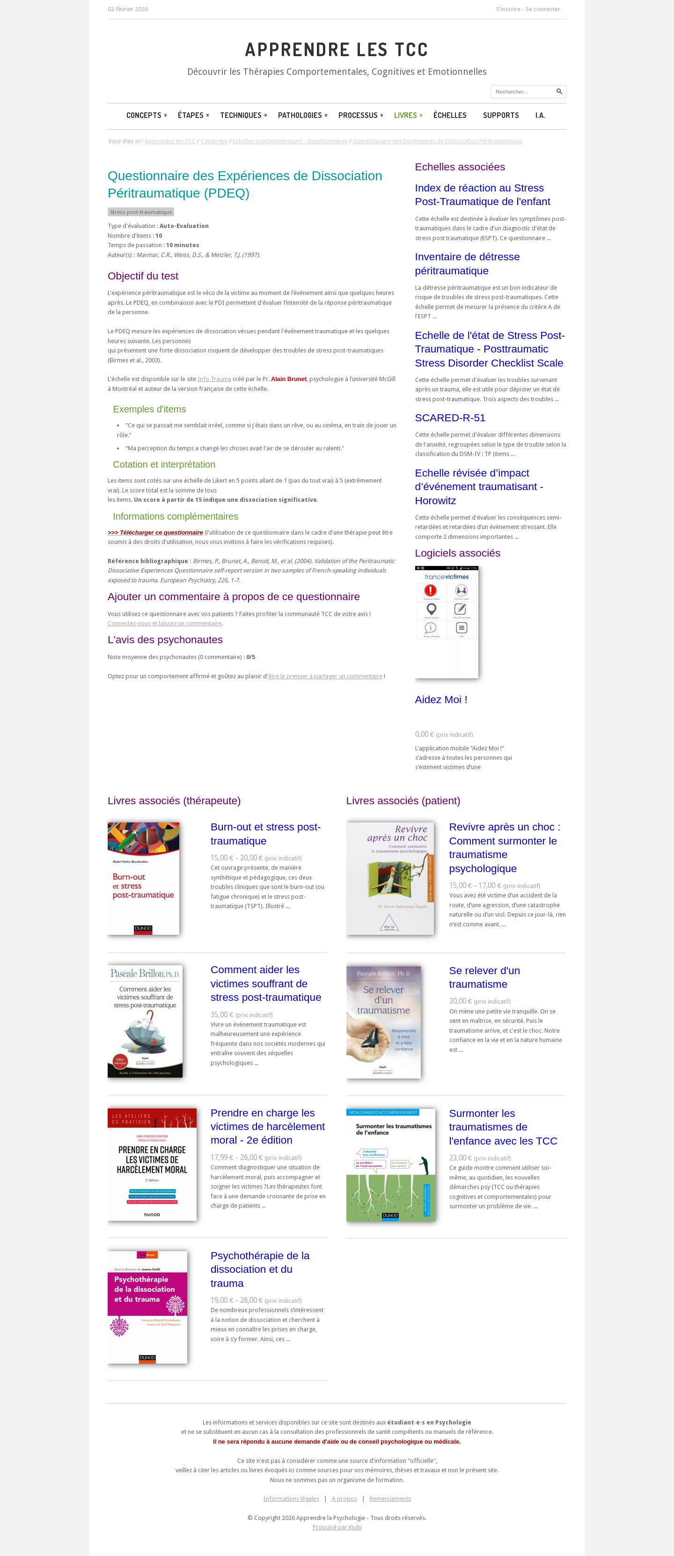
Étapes (194, 115)
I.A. (540, 115)
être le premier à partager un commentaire (325, 676)
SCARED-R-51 (450, 417)
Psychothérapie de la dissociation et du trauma (260, 1269)
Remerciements (390, 1498)
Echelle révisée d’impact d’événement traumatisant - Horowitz (479, 486)
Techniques (244, 115)
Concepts (147, 115)
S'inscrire (508, 9)
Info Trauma (214, 378)
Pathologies (303, 115)
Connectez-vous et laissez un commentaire (164, 623)
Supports (501, 115)
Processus (361, 115)
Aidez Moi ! (441, 699)
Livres (409, 115)
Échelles (450, 115)
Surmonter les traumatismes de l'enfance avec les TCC (503, 1127)
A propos (344, 1498)
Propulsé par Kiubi (337, 1527)
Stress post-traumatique (141, 212)
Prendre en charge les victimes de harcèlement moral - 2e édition (268, 1126)
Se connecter (543, 9)
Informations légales (291, 1498)
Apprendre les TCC (337, 49)
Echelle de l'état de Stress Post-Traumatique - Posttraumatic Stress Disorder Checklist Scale (490, 349)
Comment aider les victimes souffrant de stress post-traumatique (266, 983)
